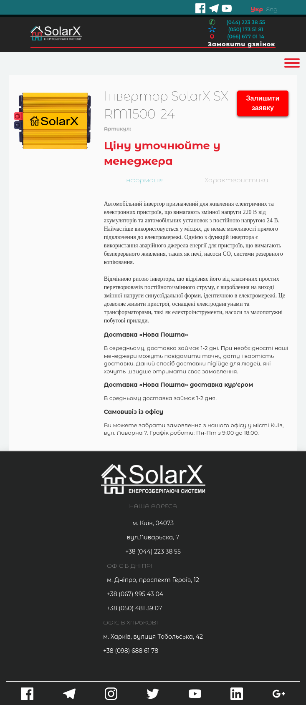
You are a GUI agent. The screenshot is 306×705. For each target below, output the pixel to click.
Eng (272, 9)
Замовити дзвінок (242, 44)
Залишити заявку (263, 103)
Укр (256, 9)
